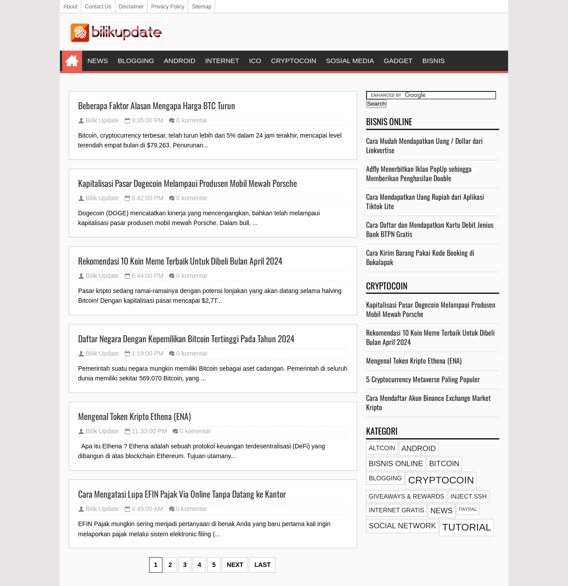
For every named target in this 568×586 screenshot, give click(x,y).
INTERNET (222, 60)
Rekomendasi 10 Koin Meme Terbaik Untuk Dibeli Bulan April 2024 (180, 261)
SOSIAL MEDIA (350, 60)
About (70, 7)
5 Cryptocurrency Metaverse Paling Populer (423, 379)
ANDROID (179, 60)
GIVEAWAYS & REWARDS (406, 496)
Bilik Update (102, 120)
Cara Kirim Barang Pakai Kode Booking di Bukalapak (420, 257)
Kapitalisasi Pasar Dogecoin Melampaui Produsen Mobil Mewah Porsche (187, 183)
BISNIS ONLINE (396, 463)
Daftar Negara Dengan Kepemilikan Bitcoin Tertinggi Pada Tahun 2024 (186, 338)
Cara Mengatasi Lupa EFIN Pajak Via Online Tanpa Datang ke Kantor (182, 494)
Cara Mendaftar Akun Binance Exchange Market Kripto (428, 402)
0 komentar (191, 120)
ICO (255, 60)
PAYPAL (468, 509)
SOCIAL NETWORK (402, 526)
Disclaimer (131, 7)
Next (235, 564)
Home (72, 61)
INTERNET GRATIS (396, 510)
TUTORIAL (466, 527)
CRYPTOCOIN (293, 60)
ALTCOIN (382, 447)
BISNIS (433, 60)
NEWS (97, 60)
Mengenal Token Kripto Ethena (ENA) (134, 416)
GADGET (398, 60)
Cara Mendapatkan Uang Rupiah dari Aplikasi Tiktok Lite (425, 201)
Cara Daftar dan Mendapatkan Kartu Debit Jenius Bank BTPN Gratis (429, 229)
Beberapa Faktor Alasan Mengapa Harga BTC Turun (156, 105)
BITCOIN (444, 463)
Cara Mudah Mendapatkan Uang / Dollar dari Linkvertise (424, 145)
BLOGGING (136, 60)
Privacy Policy (168, 7)
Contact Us (98, 7)
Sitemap (201, 7)
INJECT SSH (468, 496)
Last (262, 564)
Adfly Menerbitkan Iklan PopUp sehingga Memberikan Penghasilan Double (419, 173)
